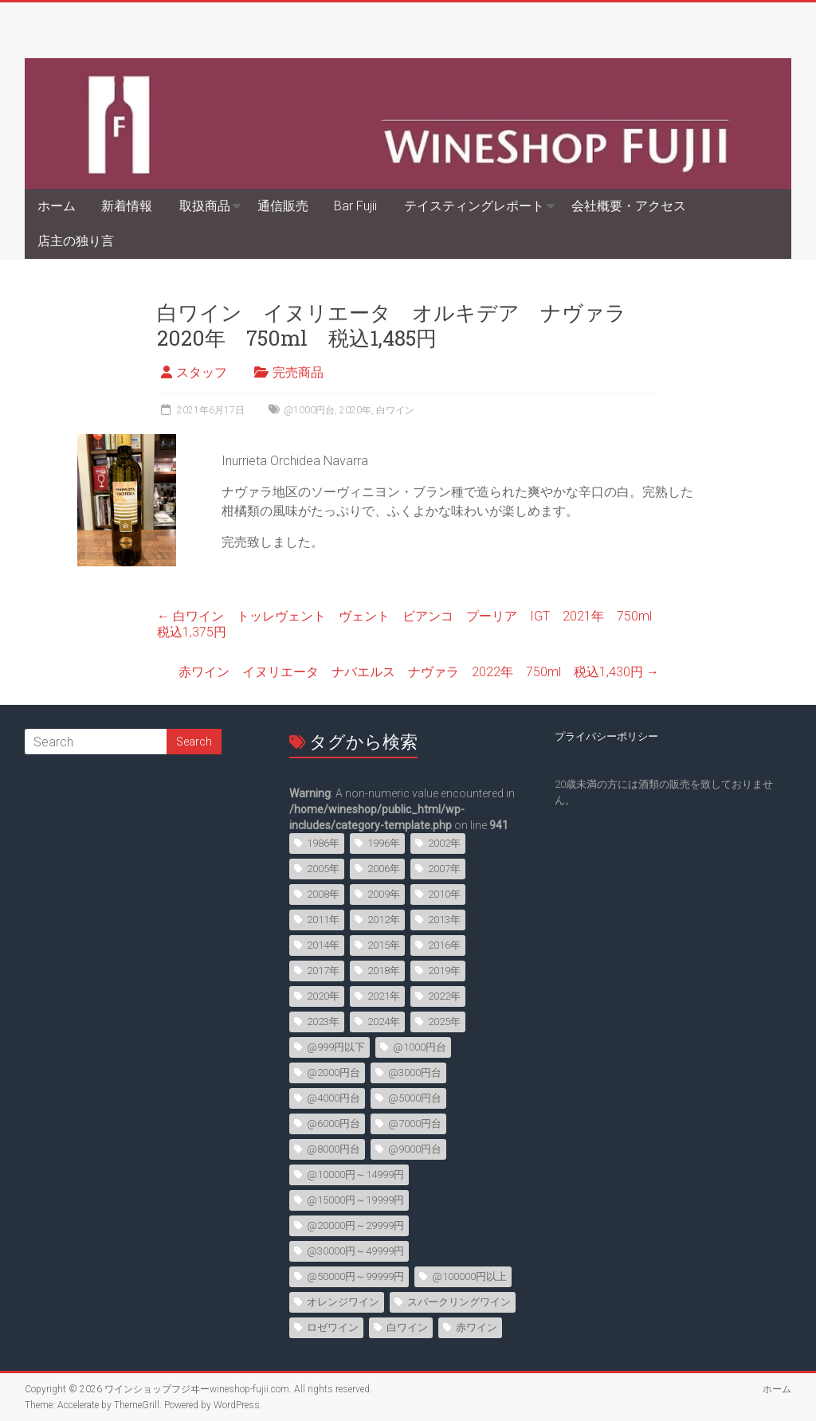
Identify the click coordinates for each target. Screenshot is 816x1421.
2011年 (323, 920)
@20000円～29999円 (355, 1225)
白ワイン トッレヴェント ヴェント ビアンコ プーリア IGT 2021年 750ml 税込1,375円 (411, 624)
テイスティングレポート (474, 205)
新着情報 (126, 205)
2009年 (383, 894)
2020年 (355, 410)
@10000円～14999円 (355, 1174)
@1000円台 (309, 410)
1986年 (323, 843)
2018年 (383, 971)
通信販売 (282, 205)
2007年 (444, 869)
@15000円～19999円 (355, 1200)
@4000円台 (333, 1098)
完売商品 (298, 372)
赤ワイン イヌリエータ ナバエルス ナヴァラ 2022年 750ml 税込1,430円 (418, 671)
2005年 (323, 869)
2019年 (444, 971)
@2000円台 (333, 1072)
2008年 (323, 894)
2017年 (323, 971)
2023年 (323, 1022)
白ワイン (395, 410)
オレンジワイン (343, 1302)
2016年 (444, 945)
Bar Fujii (355, 205)
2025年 (444, 1022)
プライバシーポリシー (606, 736)
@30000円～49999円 (355, 1251)
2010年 (444, 894)
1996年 (383, 843)
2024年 (383, 1022)
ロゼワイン (333, 1327)
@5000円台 (414, 1098)
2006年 (383, 869)
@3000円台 (414, 1072)
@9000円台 (414, 1149)
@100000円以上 (469, 1276)
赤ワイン (476, 1327)
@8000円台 (333, 1149)
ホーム (56, 205)
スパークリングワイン (459, 1302)
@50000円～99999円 (355, 1276)
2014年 (323, 945)
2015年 (383, 945)
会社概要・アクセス (628, 205)
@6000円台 (333, 1123)
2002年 (444, 843)
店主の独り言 (75, 241)
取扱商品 (204, 205)
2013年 (444, 920)
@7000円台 (414, 1123)
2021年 (383, 996)
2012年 (383, 920)
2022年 (444, 996)
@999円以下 (336, 1047)
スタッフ (201, 372)
